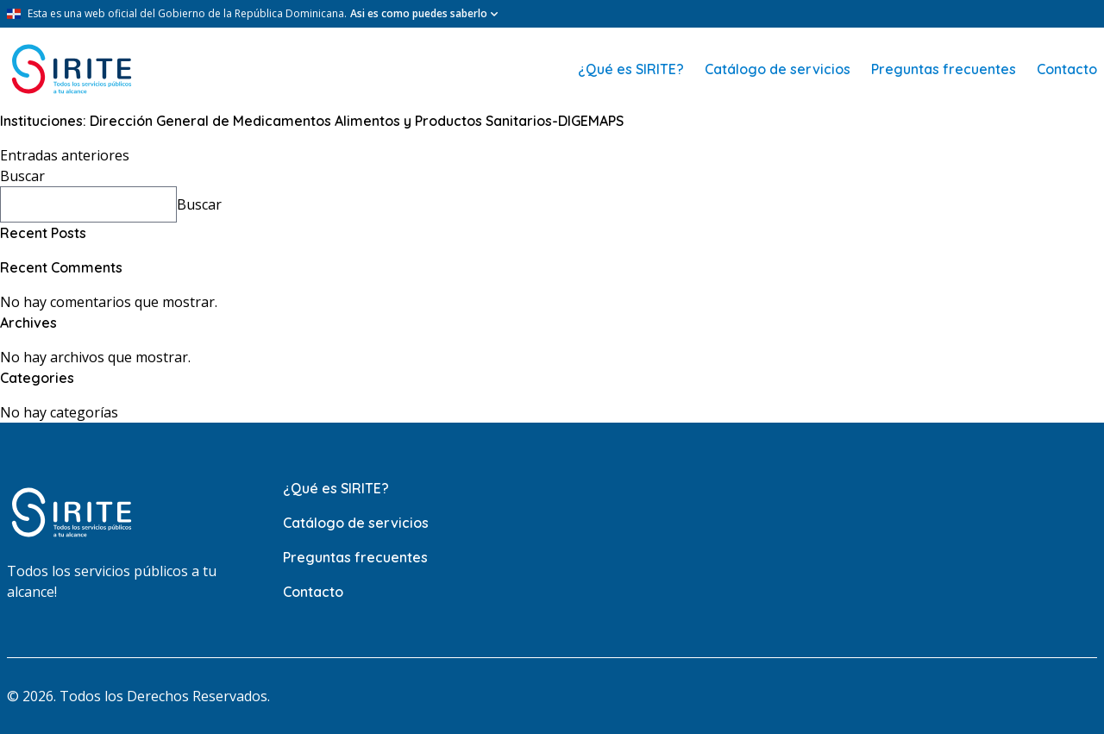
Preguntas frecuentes (943, 69)
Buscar (22, 175)
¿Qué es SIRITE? (631, 69)
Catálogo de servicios (777, 69)
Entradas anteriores (64, 155)
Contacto (1067, 69)
